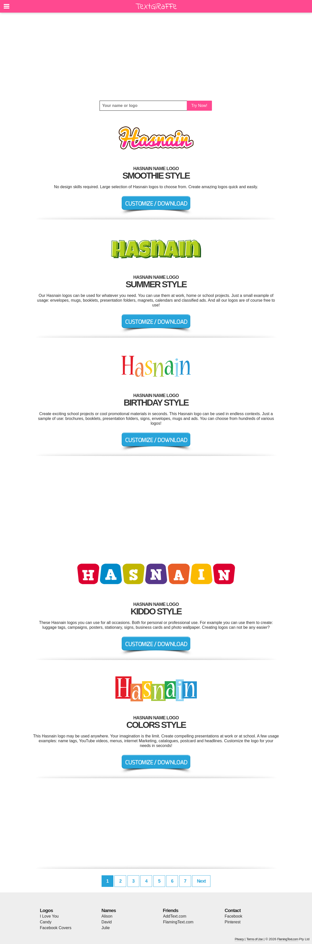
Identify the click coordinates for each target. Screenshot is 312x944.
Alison (107, 916)
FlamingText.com (178, 922)
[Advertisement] (156, 56)
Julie (106, 928)
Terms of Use (254, 939)
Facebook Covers (55, 928)
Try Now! (199, 105)
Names (109, 910)
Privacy (239, 939)
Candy (46, 922)
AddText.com (174, 916)
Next (201, 881)
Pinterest (233, 922)
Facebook (233, 916)
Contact (233, 910)
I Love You (49, 916)
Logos (46, 910)
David (107, 922)
